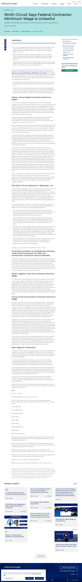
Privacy (52, 579)
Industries (54, 3)
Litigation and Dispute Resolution (68, 55)
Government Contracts (68, 48)
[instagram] (72, 580)
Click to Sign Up (69, 70)
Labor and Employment (68, 50)
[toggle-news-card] (74, 483)
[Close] (43, 576)
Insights (62, 3)
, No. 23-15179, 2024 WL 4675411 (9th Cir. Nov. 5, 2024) (29, 73)
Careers (79, 1)
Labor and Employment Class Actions (68, 58)
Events (69, 3)
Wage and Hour (66, 52)
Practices (35, 3)
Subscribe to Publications (69, 567)
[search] (80, 4)
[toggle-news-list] (77, 483)
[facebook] (74, 580)
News (75, 3)
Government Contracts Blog (69, 43)
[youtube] (77, 580)
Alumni (73, 574)
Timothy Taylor (15, 31)
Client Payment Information (67, 571)
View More (40, 556)
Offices (74, 1)
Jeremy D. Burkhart (25, 31)
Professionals (44, 3)
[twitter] (69, 580)
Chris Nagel (7, 31)
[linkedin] (67, 580)
